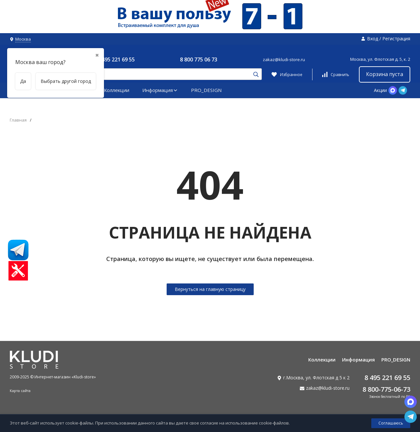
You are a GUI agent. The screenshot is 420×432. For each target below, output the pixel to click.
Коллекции (116, 90)
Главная (18, 120)
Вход (372, 38)
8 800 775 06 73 (198, 59)
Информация (160, 90)
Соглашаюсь (390, 423)
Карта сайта (20, 390)
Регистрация (396, 38)
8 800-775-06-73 (386, 389)
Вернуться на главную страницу (210, 289)
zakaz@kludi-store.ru (284, 59)
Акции (380, 90)
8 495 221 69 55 (116, 59)
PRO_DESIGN (206, 90)
